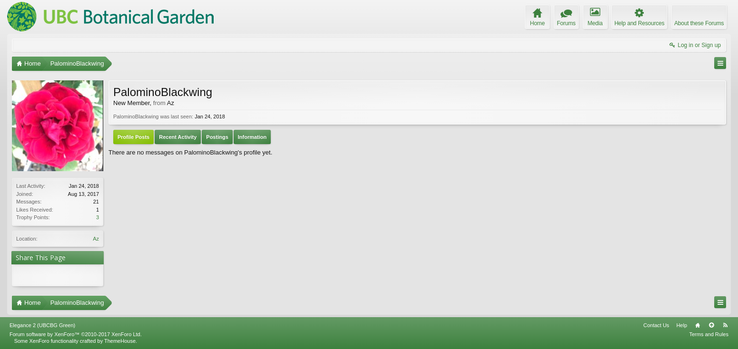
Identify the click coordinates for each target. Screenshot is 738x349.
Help (681, 325)
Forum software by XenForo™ (76, 334)
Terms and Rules (708, 334)
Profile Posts (133, 137)
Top (711, 325)
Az (96, 239)
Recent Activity (178, 137)
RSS (725, 325)
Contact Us (656, 325)
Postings (217, 137)
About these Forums (699, 23)
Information (252, 137)
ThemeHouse (120, 341)
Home (697, 325)
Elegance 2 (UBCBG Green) (42, 325)
